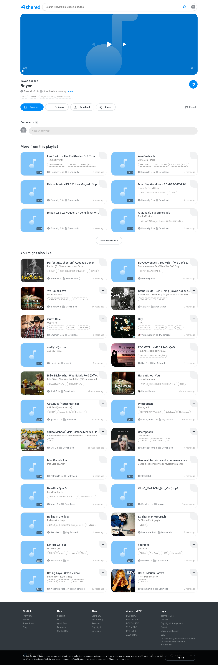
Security (165, 627)
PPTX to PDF (132, 619)
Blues (52, 525)
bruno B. (52, 504)
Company (96, 616)
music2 (66, 363)
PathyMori (70, 476)
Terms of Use (167, 616)
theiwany (53, 306)
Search (26, 619)
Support (61, 616)
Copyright (96, 627)
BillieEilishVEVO (56, 384)
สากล (61, 553)
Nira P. (142, 363)
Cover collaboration (150, 271)
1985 (165, 553)
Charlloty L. (145, 476)
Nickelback (170, 412)
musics (159, 504)
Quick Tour (62, 623)
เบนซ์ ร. (52, 363)
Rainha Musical (147, 221)
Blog (25, 627)
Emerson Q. (54, 335)
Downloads (47, 91)
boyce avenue (47, 97)
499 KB (33, 97)
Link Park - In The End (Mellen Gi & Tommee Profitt (83, 165)
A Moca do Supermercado (170, 221)
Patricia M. (54, 476)
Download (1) (163, 589)
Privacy (164, 619)
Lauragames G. (147, 419)
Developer (96, 631)
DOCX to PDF (132, 623)
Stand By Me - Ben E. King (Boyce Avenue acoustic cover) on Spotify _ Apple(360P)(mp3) (154, 299)
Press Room (28, 623)
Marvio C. (144, 560)
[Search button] (184, 7)
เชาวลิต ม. (53, 560)
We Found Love (79, 299)
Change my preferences (119, 659)
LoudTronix (63, 581)
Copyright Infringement (172, 623)
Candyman (159, 327)
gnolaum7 (53, 419)
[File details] (32, 164)
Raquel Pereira (146, 391)
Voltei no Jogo (56, 327)
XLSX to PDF (132, 635)
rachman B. (145, 589)
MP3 (24, 97)
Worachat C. (145, 335)
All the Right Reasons (150, 412)
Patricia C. (53, 532)
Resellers (96, 623)
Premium (27, 616)
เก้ (66, 560)
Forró (173, 193)
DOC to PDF (131, 616)
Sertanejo (145, 165)
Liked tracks (158, 306)
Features (61, 627)
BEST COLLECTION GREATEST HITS (74, 271)
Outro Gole (83, 327)
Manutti (71, 327)
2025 (51, 440)
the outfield (176, 553)
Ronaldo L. (144, 504)
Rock (142, 384)
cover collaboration (65, 97)
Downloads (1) (71, 278)
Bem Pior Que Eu (87, 497)
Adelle (81, 525)
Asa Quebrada (161, 165)
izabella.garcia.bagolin (148, 278)
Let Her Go (72, 553)
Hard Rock (145, 327)
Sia (168, 440)
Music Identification (170, 631)
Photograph (184, 412)
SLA (163, 635)
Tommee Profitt (56, 165)
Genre (52, 412)
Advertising (97, 619)
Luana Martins (146, 532)
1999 (170, 327)
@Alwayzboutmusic (58, 299)
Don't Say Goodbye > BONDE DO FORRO (154, 193)
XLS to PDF (131, 627)
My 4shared (69, 306)
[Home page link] (30, 7)
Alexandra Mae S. (57, 589)
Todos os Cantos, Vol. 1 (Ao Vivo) (63, 497)
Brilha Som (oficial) (179, 165)
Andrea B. (53, 278)
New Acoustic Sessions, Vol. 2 (162, 384)
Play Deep (154, 553)
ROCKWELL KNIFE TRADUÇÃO (152, 356)
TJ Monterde (78, 581)
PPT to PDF (131, 631)
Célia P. (143, 306)
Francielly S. (28, 91)
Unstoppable (157, 440)
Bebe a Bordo (65, 412)
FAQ (59, 619)
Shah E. (52, 391)
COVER (52, 271)
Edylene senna (146, 448)
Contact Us (62, 631)
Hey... (179, 327)
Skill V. (51, 448)
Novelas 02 (80, 412)
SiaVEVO (143, 440)
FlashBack (69, 419)
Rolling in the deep (67, 525)
